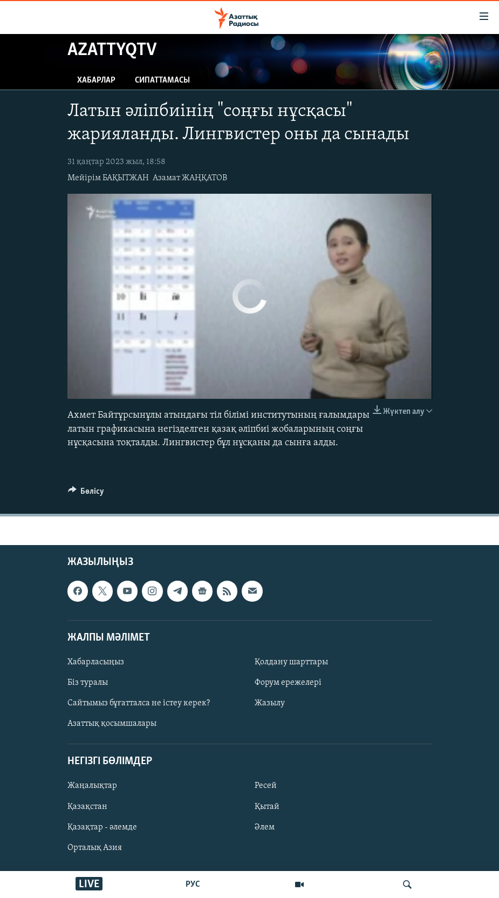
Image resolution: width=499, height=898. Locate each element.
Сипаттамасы (162, 80)
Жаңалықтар (92, 786)
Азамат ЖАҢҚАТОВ (190, 178)
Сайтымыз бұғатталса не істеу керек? (138, 703)
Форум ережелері (288, 682)
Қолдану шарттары (291, 662)
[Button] (86, 494)
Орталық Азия (94, 847)
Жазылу (270, 703)
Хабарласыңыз (95, 662)
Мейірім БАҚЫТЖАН (108, 178)
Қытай (267, 806)
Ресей (266, 786)
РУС (193, 884)
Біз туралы (87, 682)
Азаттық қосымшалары (111, 723)
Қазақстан (87, 806)
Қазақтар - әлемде (102, 827)
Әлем (265, 827)
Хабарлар (96, 80)
